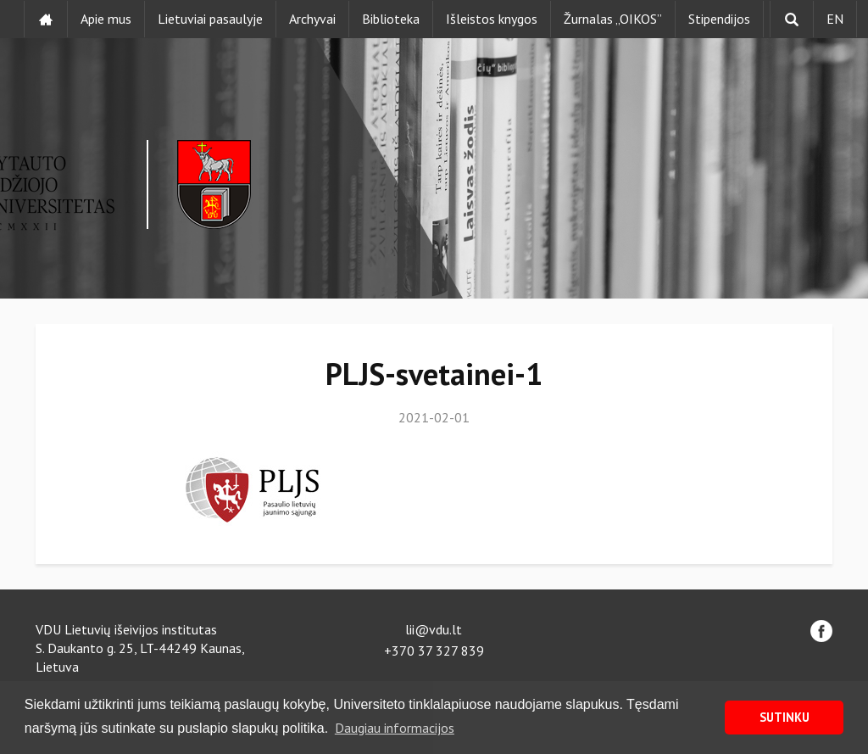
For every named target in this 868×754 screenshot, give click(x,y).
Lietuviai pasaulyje (210, 18)
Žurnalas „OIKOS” (613, 18)
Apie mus (106, 18)
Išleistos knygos (491, 18)
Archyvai (312, 18)
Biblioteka (391, 18)
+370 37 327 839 (434, 650)
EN (834, 18)
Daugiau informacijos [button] (394, 727)
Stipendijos (719, 18)
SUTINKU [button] (785, 717)
